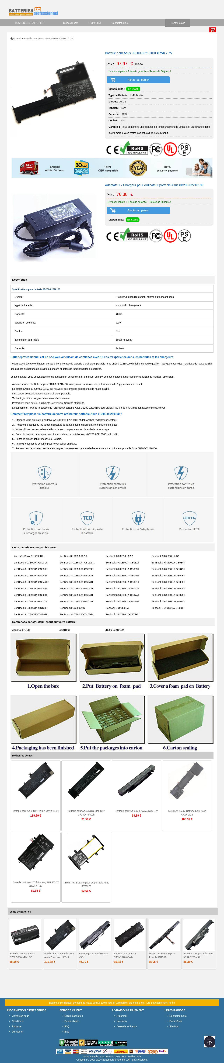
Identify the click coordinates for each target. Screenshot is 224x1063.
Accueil (17, 38)
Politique (16, 1026)
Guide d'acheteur (73, 1015)
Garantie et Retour (127, 1026)
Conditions (17, 1021)
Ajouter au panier (138, 79)
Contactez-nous (120, 23)
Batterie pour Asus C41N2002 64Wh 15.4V (35, 811)
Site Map (174, 1026)
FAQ (66, 1026)
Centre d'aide (178, 23)
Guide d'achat (70, 23)
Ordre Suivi (95, 23)
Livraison (122, 1021)
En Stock (133, 89)
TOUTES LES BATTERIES (29, 23)
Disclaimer (17, 1031)
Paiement (122, 1015)
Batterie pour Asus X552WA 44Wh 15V (136, 811)
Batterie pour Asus (34, 38)
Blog (66, 1031)
